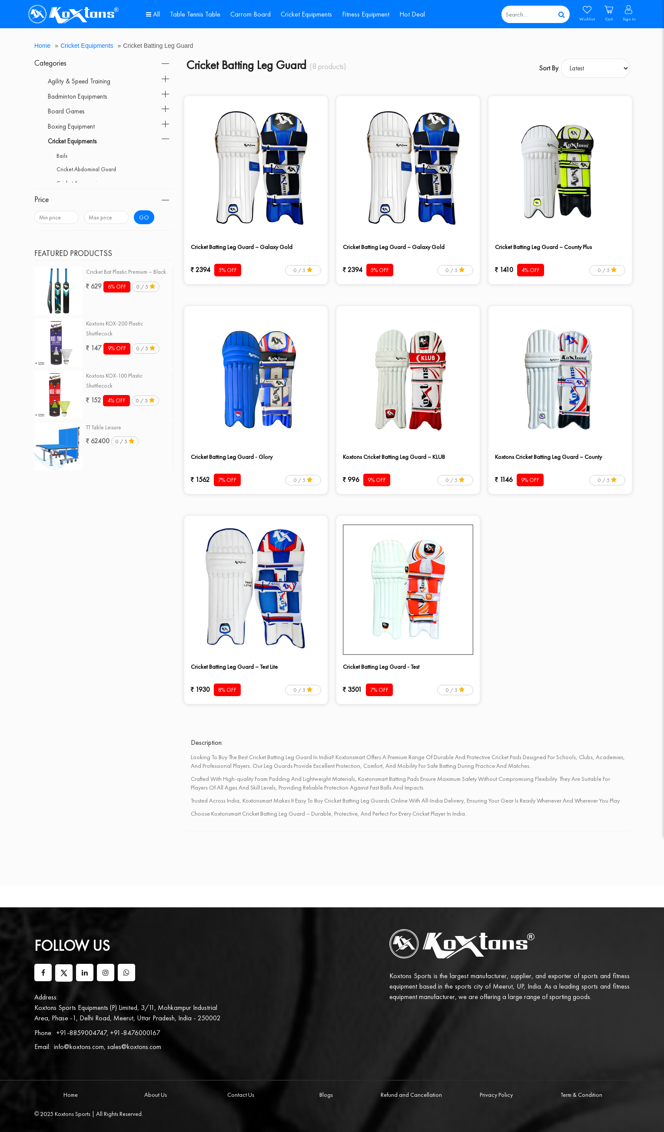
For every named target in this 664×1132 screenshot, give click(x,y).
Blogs (326, 1095)
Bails (61, 155)
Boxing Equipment (71, 126)
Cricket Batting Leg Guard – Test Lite (234, 667)
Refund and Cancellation (411, 1095)
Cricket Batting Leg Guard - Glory (231, 457)
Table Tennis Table (195, 14)
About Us (155, 1095)
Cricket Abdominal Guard (86, 169)
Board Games (66, 111)
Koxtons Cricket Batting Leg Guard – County (548, 457)
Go (144, 217)
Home (42, 45)
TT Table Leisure (103, 427)
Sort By (548, 68)
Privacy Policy (496, 1095)
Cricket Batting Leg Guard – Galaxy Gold (241, 247)
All (153, 14)
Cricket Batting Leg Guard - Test (381, 667)
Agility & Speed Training (79, 81)
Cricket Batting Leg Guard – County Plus (543, 247)
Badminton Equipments (77, 96)
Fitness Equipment (365, 14)
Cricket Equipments (306, 14)
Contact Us (240, 1095)
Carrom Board (250, 14)
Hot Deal (412, 14)
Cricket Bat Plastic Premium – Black (126, 272)
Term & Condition (581, 1095)
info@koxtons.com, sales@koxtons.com (107, 1046)
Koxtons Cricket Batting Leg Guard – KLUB (394, 457)
